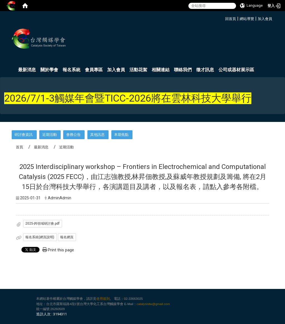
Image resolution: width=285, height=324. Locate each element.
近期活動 (49, 134)
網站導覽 (247, 19)
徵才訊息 (205, 69)
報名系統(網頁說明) (39, 237)
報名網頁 (66, 237)
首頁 (19, 147)
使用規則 (103, 298)
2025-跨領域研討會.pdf (42, 223)
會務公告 (73, 134)
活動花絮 (138, 69)
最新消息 (27, 69)
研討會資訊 (23, 134)
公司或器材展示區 (236, 69)
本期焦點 (121, 134)
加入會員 (265, 19)
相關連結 (160, 69)
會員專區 (94, 69)
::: (223, 18)
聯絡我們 (183, 69)
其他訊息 (97, 134)
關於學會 (49, 69)
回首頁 (230, 19)
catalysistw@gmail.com (153, 304)
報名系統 (71, 69)
